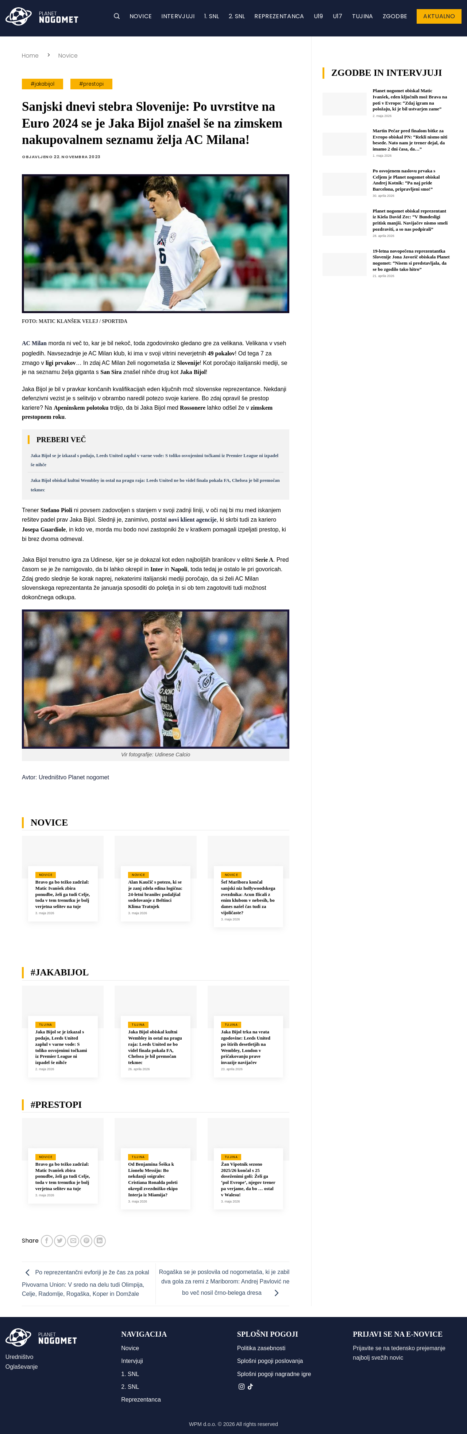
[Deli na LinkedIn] (100, 1241)
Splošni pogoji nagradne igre (274, 1374)
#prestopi (91, 84)
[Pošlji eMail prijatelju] (73, 1241)
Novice (141, 16)
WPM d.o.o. (202, 1424)
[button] (117, 16)
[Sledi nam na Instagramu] (241, 1387)
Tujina (362, 16)
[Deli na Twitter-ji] (60, 1241)
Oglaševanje (21, 1367)
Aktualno (439, 16)
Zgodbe (395, 16)
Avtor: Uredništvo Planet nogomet (65, 777)
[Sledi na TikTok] (250, 1387)
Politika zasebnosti (261, 1348)
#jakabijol (42, 84)
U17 (338, 16)
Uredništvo (19, 1357)
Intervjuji (177, 16)
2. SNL (237, 16)
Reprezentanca (279, 16)
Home (30, 55)
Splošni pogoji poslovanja (270, 1361)
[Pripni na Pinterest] (86, 1241)
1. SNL (211, 16)
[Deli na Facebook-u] (47, 1241)
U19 (318, 16)
